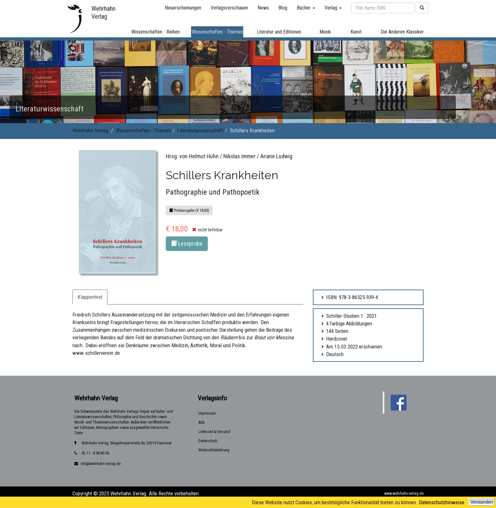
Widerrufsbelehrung (213, 450)
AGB (201, 422)
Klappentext (90, 297)
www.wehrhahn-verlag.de (404, 493)
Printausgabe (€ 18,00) (189, 210)
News (263, 8)
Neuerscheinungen (183, 8)
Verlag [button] (333, 8)
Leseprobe (186, 243)
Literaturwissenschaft (200, 130)
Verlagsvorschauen (229, 8)
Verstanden (481, 502)
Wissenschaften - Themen (143, 130)
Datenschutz (208, 441)
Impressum (207, 413)
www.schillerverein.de (96, 353)
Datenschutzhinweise (441, 502)
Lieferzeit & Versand (214, 432)
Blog (282, 8)
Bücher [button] (306, 8)
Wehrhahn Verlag (90, 130)
